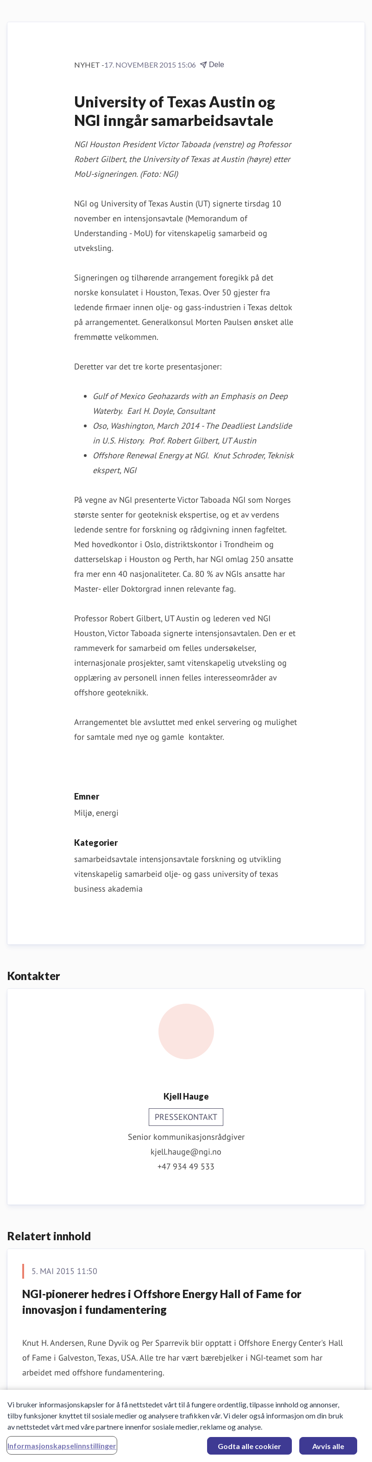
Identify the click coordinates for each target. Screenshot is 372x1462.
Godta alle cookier (249, 1448)
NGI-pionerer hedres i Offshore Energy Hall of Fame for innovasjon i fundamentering (162, 1301)
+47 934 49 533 (186, 1166)
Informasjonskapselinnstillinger (61, 1448)
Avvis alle (328, 1448)
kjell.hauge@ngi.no (186, 1151)
